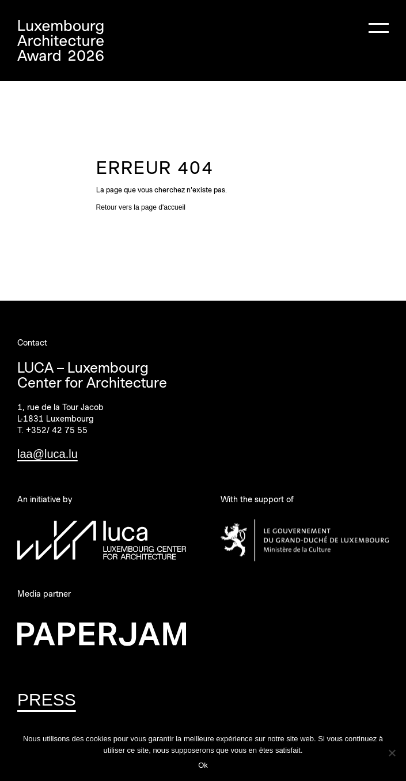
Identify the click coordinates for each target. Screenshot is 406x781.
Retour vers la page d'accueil (140, 207)
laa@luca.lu (47, 454)
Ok (203, 765)
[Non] (391, 753)
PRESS (46, 699)
